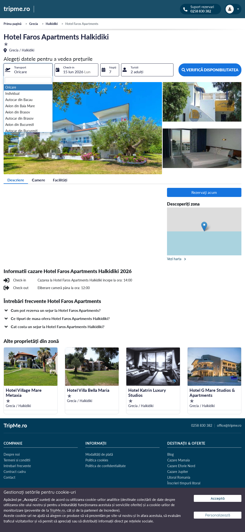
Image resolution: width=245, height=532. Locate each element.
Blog (170, 454)
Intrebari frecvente (17, 466)
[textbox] (28, 80)
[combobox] (28, 69)
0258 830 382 (200, 11)
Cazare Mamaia (178, 460)
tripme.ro (17, 8)
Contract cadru (15, 472)
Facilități (60, 180)
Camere (38, 180)
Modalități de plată (99, 454)
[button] (122, 310)
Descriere (15, 180)
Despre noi (12, 454)
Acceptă (217, 498)
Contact (9, 477)
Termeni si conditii (17, 460)
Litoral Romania (178, 477)
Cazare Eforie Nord (181, 466)
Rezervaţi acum (204, 192)
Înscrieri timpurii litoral (183, 483)
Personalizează (217, 515)
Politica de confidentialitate (105, 466)
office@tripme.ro (229, 425)
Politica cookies (96, 460)
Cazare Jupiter (177, 472)
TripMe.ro (15, 425)
